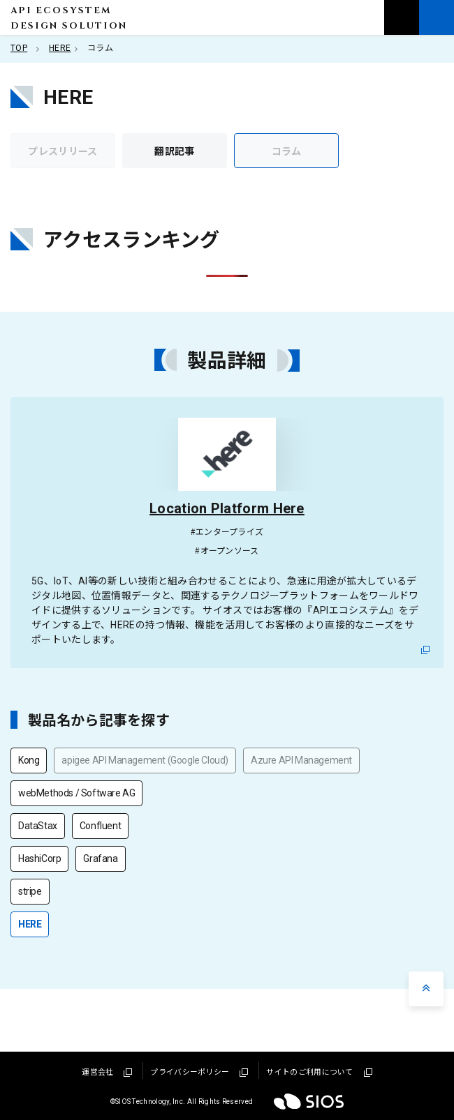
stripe (30, 891)
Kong (28, 760)
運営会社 (107, 1072)
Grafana (100, 858)
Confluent (100, 825)
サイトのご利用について (319, 1072)
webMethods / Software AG (76, 793)
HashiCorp (39, 858)
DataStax (37, 825)
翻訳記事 (174, 151)
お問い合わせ (401, 17)
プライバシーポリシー (199, 1072)
